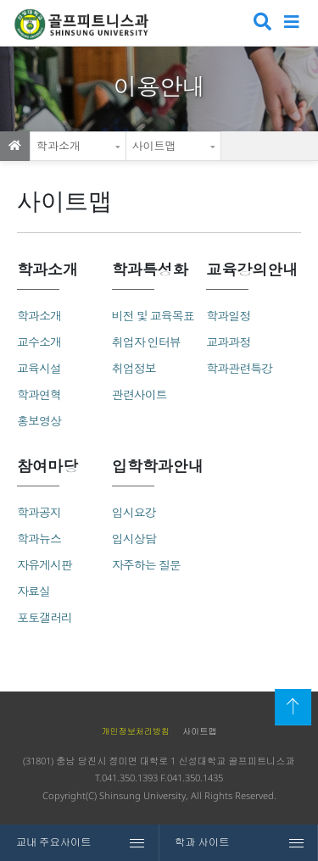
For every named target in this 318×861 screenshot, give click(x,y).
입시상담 (134, 538)
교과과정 (228, 342)
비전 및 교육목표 (153, 316)
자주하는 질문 (146, 565)
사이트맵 (154, 145)
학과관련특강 (239, 368)
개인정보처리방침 (135, 731)
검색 (260, 23)
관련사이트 (139, 394)
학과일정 (228, 316)
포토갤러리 (44, 617)
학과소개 (58, 145)
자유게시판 (44, 565)
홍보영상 (39, 421)
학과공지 (39, 512)
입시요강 (134, 512)
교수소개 (39, 342)
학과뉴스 (39, 538)
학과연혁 (39, 394)
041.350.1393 (130, 777)
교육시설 (39, 368)
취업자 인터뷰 (146, 342)
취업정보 (134, 368)
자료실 (33, 591)
